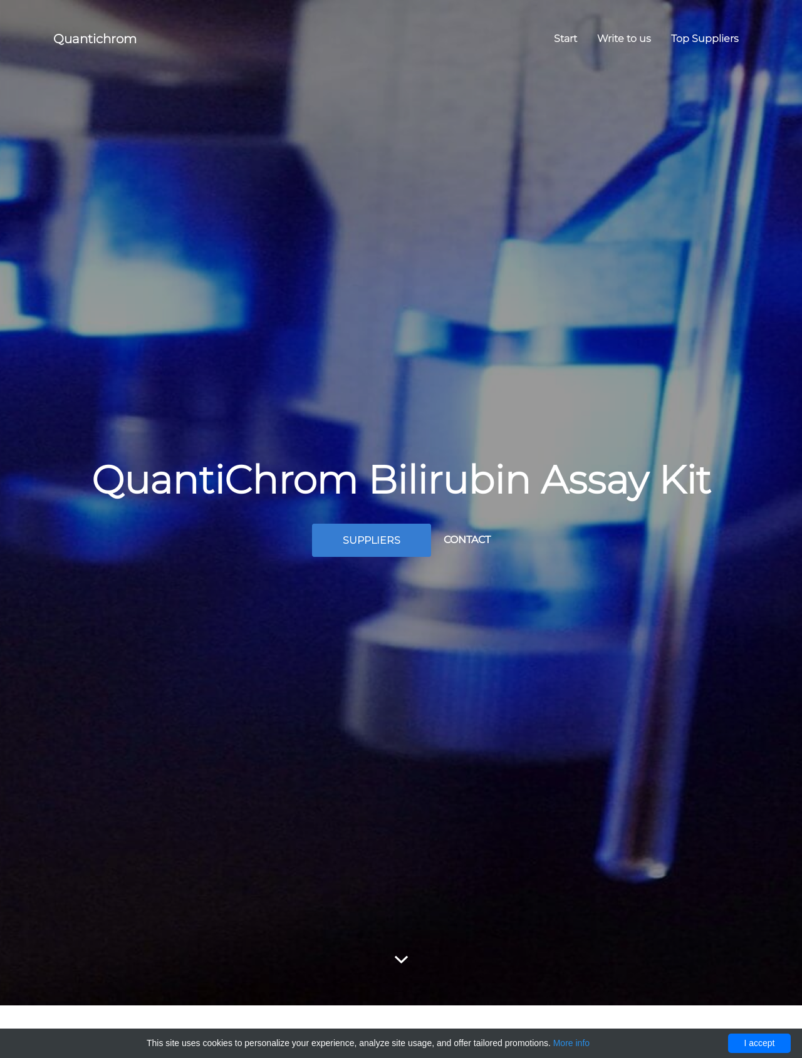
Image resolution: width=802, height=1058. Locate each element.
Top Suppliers (705, 38)
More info (571, 1043)
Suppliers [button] (371, 540)
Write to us (624, 38)
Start (565, 38)
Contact (467, 540)
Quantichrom (95, 38)
